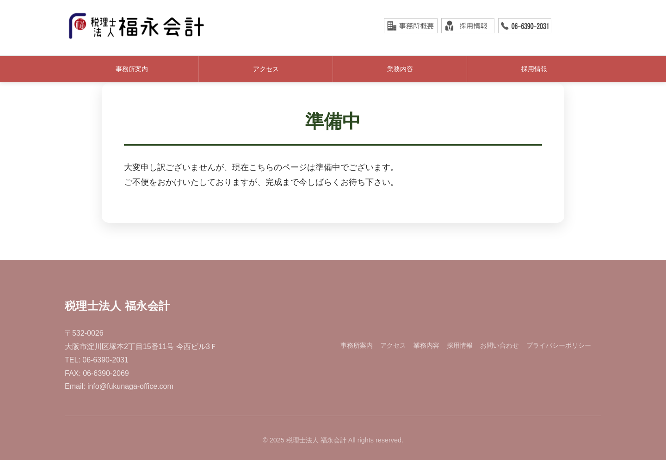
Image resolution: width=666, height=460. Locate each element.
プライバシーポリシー (558, 345)
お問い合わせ (499, 345)
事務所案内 (132, 69)
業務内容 (400, 69)
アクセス (266, 69)
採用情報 (534, 69)
